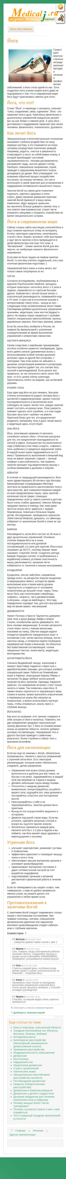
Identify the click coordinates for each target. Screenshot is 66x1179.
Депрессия (20, 1055)
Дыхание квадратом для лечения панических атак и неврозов (33, 1098)
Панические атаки (24, 1071)
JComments (59, 1017)
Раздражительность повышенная (34, 1052)
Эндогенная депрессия (27, 1065)
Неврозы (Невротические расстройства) (29, 1086)
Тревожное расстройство (28, 1049)
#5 (13, 939)
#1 (13, 996)
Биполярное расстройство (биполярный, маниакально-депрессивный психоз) (30, 1043)
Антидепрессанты (24, 1036)
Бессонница (20, 1058)
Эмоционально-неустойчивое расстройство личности (31, 1076)
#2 (13, 979)
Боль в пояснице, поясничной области (37, 1027)
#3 (13, 965)
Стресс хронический (26, 1068)
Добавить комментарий (29, 1012)
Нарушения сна (23, 1062)
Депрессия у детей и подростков (33, 1093)
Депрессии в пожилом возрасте (33, 1090)
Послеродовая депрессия (29, 1080)
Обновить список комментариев (33, 1007)
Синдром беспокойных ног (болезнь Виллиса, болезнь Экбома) (35, 1032)
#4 (13, 948)
